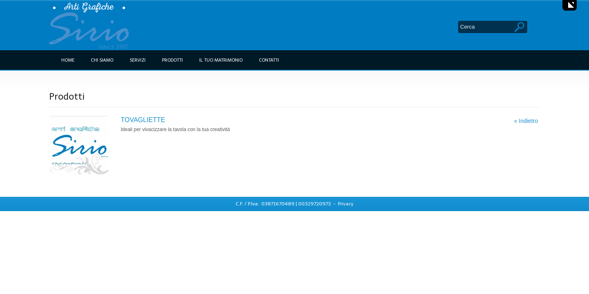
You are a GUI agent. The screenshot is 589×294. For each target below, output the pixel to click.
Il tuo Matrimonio (221, 60)
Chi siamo (102, 60)
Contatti (269, 60)
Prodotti (172, 60)
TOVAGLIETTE (143, 119)
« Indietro (526, 121)
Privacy (345, 204)
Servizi (138, 60)
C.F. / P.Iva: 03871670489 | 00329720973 (284, 204)
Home (67, 60)
